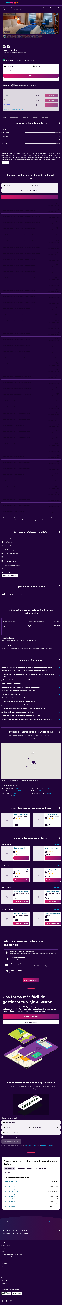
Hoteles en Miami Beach (11, 1191)
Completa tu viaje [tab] (10, 1172)
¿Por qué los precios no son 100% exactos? (32, 1233)
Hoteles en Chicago (9, 1196)
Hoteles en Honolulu (10, 1203)
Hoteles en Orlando (9, 1186)
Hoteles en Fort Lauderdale (11, 1199)
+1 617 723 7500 (8, 58)
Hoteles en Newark (9, 1201)
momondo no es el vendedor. (32, 1227)
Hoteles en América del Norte (20, 7)
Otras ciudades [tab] (9, 1168)
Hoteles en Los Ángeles (10, 1194)
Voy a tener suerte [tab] (40, 1168)
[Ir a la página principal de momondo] (12, 3)
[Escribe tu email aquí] (32, 1132)
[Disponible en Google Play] (6, 1293)
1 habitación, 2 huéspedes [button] (12, 71)
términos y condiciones (30, 1145)
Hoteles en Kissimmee (10, 1206)
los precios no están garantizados (44, 1221)
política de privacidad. (46, 1145)
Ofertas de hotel (7, 7)
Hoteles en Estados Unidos (36, 7)
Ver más (56, 844)
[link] (21, 858)
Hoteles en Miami (9, 1184)
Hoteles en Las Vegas (10, 1189)
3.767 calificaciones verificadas (24, 60)
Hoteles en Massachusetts (51, 7)
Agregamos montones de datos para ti (32, 1230)
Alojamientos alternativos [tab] (24, 1168)
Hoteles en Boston (7, 9)
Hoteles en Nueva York (10, 1181)
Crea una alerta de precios (32, 972)
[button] (3, 3)
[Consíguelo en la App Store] (17, 1293)
